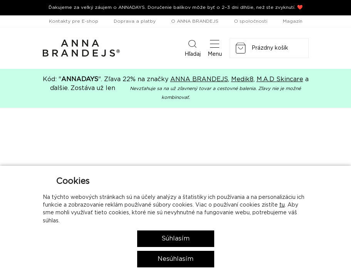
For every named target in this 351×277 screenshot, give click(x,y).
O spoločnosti (250, 21)
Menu (215, 47)
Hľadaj (193, 47)
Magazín (292, 21)
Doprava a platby (135, 21)
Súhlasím (175, 238)
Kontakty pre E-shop (73, 21)
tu (282, 205)
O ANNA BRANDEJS (194, 21)
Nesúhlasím (175, 259)
